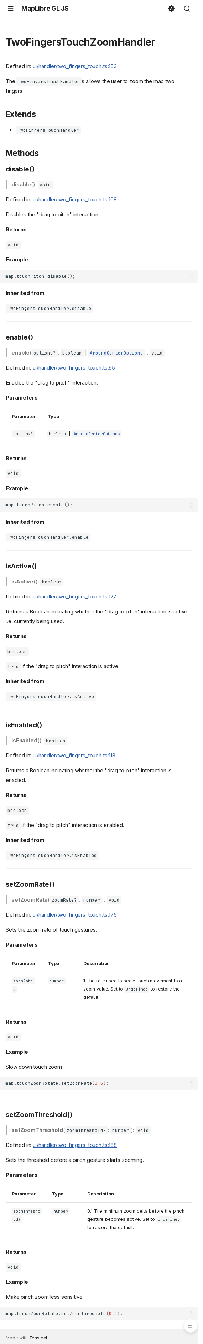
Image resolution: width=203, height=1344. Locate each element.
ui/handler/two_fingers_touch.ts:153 (75, 66)
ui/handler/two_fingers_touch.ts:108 (75, 199)
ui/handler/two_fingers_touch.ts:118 (74, 755)
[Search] (187, 8)
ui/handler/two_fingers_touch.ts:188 (75, 1145)
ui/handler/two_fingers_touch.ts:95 (74, 367)
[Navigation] (10, 8)
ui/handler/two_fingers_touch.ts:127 (74, 596)
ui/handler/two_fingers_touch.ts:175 (75, 914)
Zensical (38, 1337)
